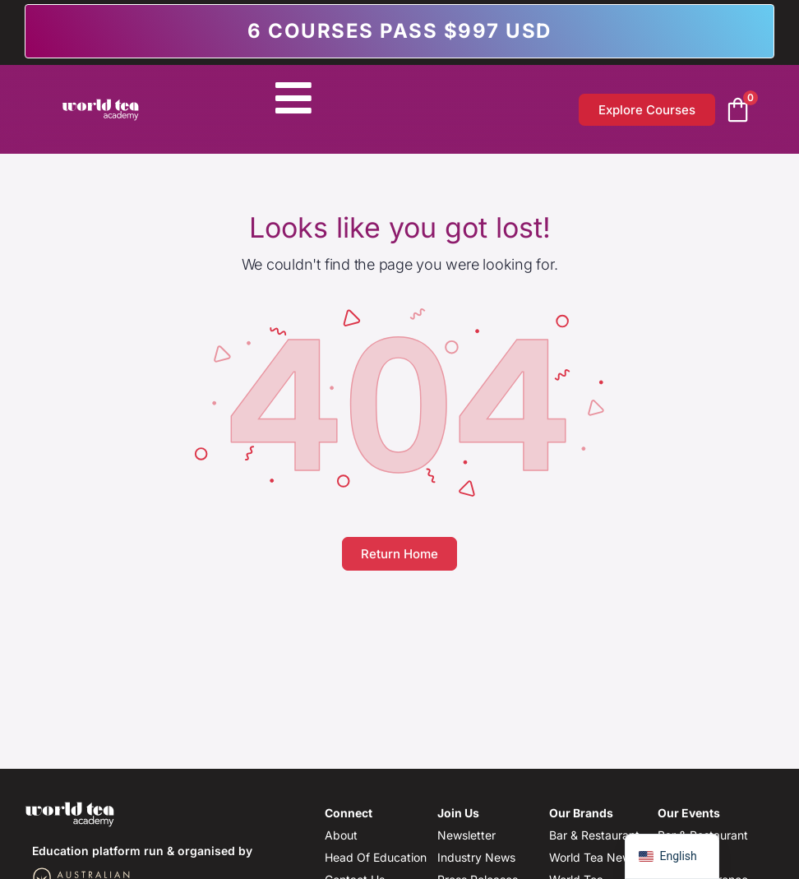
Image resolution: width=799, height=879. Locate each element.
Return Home (399, 554)
